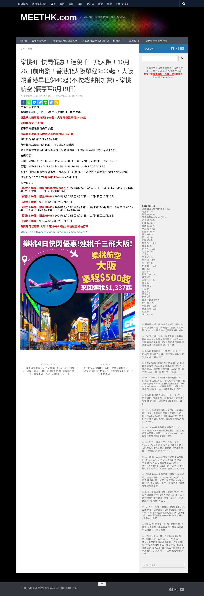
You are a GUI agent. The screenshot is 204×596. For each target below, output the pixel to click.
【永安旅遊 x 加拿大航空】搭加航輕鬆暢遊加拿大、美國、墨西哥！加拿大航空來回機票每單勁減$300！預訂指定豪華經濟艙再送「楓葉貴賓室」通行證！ (163, 340)
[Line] (45, 102)
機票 (30, 48)
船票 (144, 311)
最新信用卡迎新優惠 (156, 40)
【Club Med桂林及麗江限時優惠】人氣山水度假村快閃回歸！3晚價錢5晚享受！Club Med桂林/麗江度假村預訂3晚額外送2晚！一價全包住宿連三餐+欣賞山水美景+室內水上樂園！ (163, 512)
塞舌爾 (145, 285)
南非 (144, 271)
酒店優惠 (23, 3)
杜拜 (144, 268)
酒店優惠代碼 (39, 40)
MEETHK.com (48, 17)
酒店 (144, 211)
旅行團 (145, 302)
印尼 (144, 257)
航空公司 (134, 40)
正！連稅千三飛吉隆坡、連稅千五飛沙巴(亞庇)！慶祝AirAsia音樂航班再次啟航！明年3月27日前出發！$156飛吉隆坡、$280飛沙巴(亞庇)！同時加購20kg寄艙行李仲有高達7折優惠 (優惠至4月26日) (163, 462)
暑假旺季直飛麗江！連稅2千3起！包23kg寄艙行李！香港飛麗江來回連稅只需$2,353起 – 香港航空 (163, 353)
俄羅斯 (145, 245)
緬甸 (144, 282)
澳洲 (100, 3)
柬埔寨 (145, 248)
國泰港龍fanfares (151, 217)
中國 (144, 240)
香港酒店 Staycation (153, 208)
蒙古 (144, 294)
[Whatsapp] (28, 102)
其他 (144, 314)
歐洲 (109, 3)
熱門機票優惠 (39, 3)
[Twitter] (51, 102)
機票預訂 (118, 40)
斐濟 (144, 277)
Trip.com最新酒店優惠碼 (95, 40)
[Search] (181, 58)
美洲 (144, 262)
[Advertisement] (163, 138)
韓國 (80, 3)
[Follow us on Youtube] (182, 48)
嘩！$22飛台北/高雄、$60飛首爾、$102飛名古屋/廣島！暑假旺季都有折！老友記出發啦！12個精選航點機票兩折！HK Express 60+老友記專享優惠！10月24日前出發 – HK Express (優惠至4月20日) (163, 383)
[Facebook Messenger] (34, 102)
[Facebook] (23, 102)
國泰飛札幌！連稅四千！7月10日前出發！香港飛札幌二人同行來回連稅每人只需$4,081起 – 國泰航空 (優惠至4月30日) (162, 327)
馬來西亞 (146, 242)
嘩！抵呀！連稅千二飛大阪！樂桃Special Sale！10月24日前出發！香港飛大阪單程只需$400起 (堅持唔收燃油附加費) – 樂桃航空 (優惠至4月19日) (163, 446)
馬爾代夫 (146, 274)
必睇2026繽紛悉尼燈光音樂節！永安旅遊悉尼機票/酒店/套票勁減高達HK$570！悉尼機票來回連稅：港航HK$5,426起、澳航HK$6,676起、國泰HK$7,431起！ (163, 367)
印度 (144, 254)
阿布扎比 (146, 280)
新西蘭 (145, 260)
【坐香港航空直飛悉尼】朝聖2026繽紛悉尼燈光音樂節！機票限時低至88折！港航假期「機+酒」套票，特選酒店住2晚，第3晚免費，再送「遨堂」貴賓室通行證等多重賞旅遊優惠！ (163, 480)
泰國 (71, 3)
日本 (53, 3)
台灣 (62, 3)
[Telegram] (39, 102)
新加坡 (90, 3)
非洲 (144, 291)
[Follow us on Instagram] (177, 48)
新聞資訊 (146, 305)
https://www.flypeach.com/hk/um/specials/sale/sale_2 (56, 231)
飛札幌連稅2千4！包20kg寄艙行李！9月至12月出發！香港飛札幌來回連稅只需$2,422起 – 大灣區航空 (163, 527)
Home (23, 40)
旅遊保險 (146, 308)
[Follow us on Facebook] (172, 48)
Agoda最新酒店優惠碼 (65, 40)
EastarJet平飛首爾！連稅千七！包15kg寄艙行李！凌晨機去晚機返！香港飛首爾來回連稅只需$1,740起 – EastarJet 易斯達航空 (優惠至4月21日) (163, 432)
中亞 (144, 288)
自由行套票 (148, 299)
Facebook (122, 3)
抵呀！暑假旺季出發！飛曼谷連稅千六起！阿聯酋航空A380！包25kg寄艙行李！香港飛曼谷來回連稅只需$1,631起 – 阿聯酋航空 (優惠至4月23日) (163, 496)
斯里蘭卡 (146, 265)
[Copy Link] (56, 102)
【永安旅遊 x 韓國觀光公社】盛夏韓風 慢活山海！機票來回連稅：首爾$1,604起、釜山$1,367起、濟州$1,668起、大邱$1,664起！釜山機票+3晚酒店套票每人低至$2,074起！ (163, 415)
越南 (144, 251)
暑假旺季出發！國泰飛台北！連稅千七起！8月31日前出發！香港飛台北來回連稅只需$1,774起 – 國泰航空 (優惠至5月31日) (163, 399)
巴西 (144, 297)
